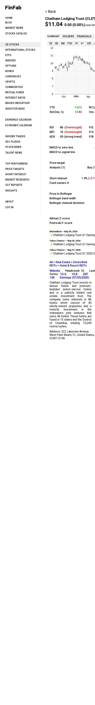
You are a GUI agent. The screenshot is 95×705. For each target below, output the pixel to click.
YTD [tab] (69, 43)
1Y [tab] (76, 43)
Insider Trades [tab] (15, 136)
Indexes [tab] (10, 60)
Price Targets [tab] (14, 169)
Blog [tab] (8, 22)
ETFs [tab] (8, 55)
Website (55, 270)
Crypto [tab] (10, 81)
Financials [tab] (84, 36)
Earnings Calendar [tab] (18, 119)
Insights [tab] (11, 190)
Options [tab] (10, 65)
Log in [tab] (9, 207)
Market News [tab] (14, 27)
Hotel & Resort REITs (73, 265)
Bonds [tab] (9, 71)
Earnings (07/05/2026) (74, 277)
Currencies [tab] (13, 76)
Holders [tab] (68, 36)
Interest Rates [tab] (15, 97)
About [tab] (9, 201)
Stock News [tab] (13, 147)
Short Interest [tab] (15, 174)
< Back (50, 11)
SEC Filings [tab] (12, 141)
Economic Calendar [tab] (18, 125)
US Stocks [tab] (12, 44)
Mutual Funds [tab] (14, 92)
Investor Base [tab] (15, 108)
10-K (75, 274)
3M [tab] (63, 43)
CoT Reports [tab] (13, 185)
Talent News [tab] (13, 152)
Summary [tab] (53, 36)
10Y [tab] (89, 43)
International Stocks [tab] (20, 49)
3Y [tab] (82, 43)
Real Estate (63, 262)
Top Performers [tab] (16, 163)
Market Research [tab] (17, 179)
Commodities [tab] (14, 87)
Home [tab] (9, 17)
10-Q (63, 274)
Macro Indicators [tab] (17, 103)
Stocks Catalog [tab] (16, 33)
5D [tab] (56, 43)
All (51, 262)
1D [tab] (50, 43)
